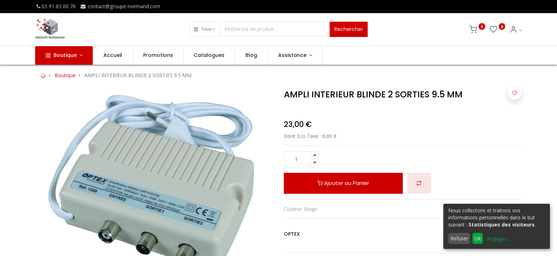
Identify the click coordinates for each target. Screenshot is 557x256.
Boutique (65, 75)
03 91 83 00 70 (55, 6)
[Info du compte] (515, 30)
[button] (204, 29)
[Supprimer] (314, 163)
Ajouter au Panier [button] (343, 183)
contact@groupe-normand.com (120, 6)
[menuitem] (113, 55)
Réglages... (499, 238)
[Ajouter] (314, 155)
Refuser (459, 238)
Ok (478, 238)
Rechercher (348, 29)
